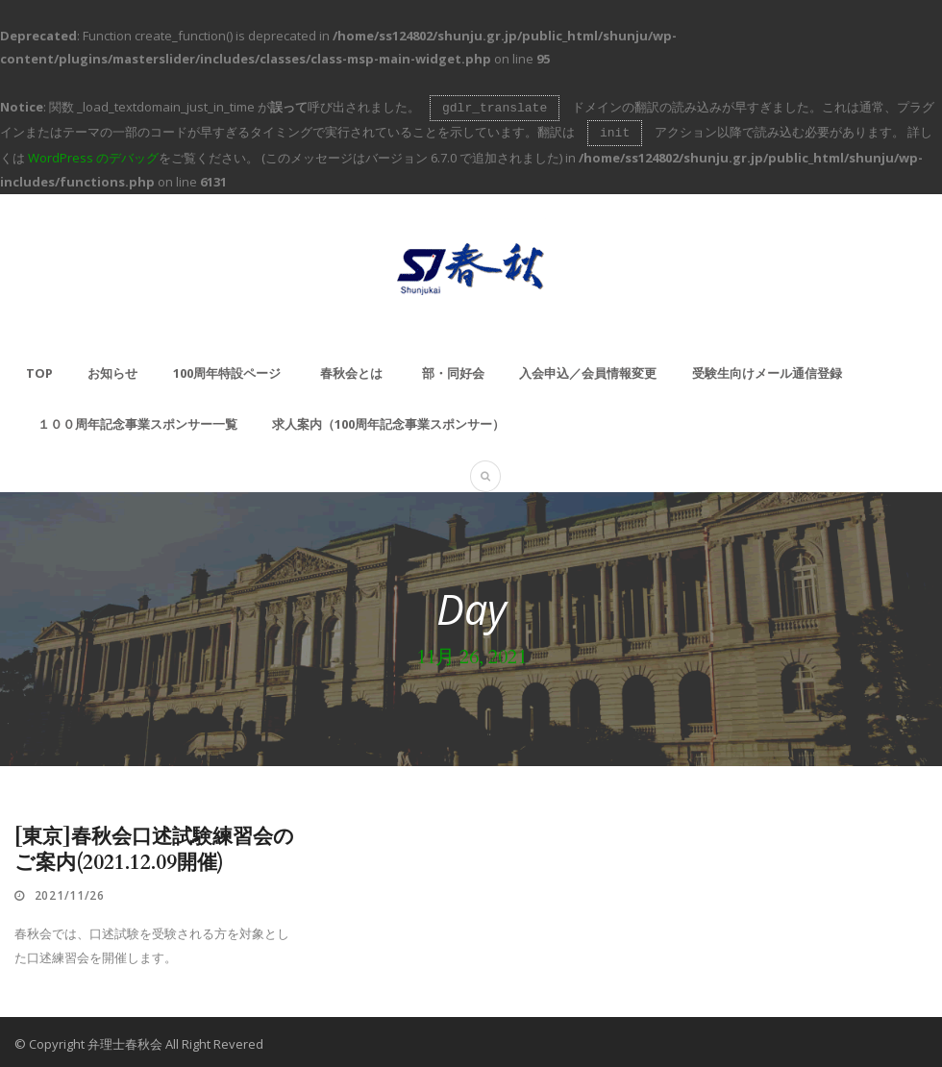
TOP (39, 369)
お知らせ (112, 369)
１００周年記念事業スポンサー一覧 (137, 420)
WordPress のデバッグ (93, 153)
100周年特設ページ (227, 369)
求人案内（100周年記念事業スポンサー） (388, 420)
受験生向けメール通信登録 (767, 369)
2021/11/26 (70, 891)
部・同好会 (453, 369)
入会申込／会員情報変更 (588, 369)
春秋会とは (351, 369)
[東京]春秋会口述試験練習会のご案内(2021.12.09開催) (154, 846)
